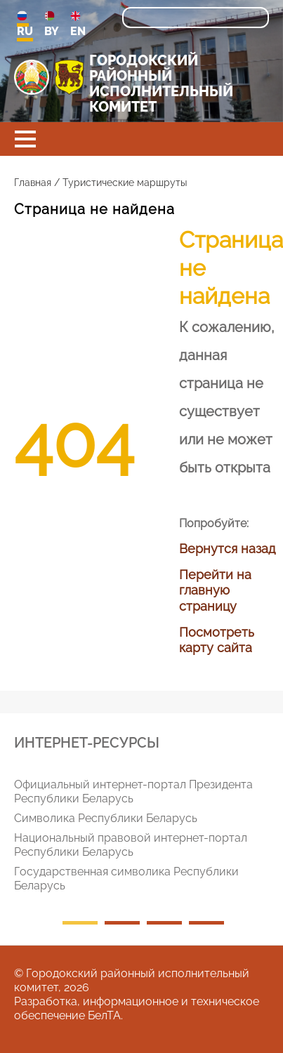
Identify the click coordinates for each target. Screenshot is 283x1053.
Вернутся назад (227, 548)
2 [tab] (122, 923)
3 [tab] (164, 923)
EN (78, 24)
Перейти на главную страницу (215, 590)
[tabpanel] (146, 838)
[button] (25, 139)
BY (51, 24)
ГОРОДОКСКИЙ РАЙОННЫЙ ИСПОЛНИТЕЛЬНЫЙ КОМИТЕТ (161, 84)
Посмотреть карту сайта (216, 640)
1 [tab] (80, 923)
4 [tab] (206, 923)
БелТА (104, 1015)
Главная (32, 182)
